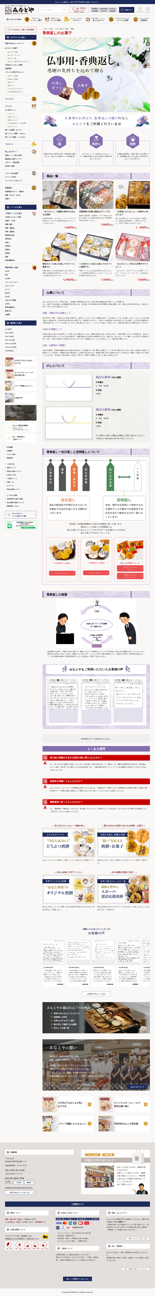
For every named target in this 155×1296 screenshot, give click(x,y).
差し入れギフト (20, 151)
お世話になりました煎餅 (13, 65)
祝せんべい (11, 82)
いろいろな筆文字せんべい (14, 72)
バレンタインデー (11, 282)
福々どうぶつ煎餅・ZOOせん (15, 133)
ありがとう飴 (12, 58)
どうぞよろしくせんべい (16, 88)
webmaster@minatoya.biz (18, 1187)
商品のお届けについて (14, 471)
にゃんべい (11, 113)
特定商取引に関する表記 (15, 499)
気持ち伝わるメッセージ (20, 43)
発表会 (7, 249)
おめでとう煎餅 (13, 76)
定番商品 (20, 187)
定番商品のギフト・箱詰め (14, 191)
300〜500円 (9, 336)
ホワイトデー (9, 286)
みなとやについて (137, 1087)
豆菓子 (7, 199)
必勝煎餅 (8, 68)
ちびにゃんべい (13, 126)
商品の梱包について (13, 489)
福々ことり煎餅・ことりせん (15, 137)
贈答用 (29, 1182)
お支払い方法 (11, 475)
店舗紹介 (10, 450)
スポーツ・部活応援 (12, 162)
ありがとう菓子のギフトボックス (18, 61)
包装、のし (10, 482)
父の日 (7, 297)
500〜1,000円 (10, 340)
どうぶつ (20, 106)
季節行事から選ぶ (20, 267)
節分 (6, 275)
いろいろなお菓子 (20, 173)
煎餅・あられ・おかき (13, 195)
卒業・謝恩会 (9, 232)
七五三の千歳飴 (10, 300)
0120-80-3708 (17, 1170)
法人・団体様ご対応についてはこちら (136, 1269)
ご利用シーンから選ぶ (20, 213)
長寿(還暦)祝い (10, 260)
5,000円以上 (9, 351)
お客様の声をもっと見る (96, 994)
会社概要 (10, 447)
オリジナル (20, 98)
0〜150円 (8, 329)
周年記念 (8, 239)
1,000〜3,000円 (10, 343)
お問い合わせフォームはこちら (19, 1192)
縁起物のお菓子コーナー (13, 159)
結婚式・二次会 (10, 220)
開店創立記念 (9, 235)
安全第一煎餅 (9, 166)
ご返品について (12, 478)
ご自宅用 (18, 1182)
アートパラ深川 (10, 177)
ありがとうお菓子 (11, 48)
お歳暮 (7, 314)
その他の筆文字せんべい (16, 91)
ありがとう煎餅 (13, 52)
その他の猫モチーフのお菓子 (17, 123)
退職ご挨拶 (8, 224)
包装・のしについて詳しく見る (138, 1238)
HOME (45, 29)
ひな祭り (8, 278)
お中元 (7, 304)
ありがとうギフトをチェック (130, 568)
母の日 (7, 293)
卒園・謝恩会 (9, 228)
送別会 (7, 253)
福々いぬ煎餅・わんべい (13, 130)
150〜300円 (9, 333)
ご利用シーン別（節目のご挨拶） (59, 29)
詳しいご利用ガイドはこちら (77, 1279)
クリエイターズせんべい (13, 180)
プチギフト (20, 144)
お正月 (7, 271)
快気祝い (8, 246)
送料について (11, 467)
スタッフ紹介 (11, 454)
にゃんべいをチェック (62, 573)
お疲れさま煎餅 (13, 79)
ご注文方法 (10, 464)
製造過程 (10, 458)
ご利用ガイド (127, 10)
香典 (6, 257)
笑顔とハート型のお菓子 (13, 155)
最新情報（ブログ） (13, 506)
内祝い (7, 242)
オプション (10, 485)
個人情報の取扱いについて (15, 502)
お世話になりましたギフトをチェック (130, 576)
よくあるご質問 (12, 495)
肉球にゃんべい (13, 120)
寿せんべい (11, 85)
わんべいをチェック (96, 573)
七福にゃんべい (13, 117)
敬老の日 (8, 311)
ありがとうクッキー (14, 55)
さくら (7, 289)
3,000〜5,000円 (10, 347)
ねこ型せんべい (10, 110)
